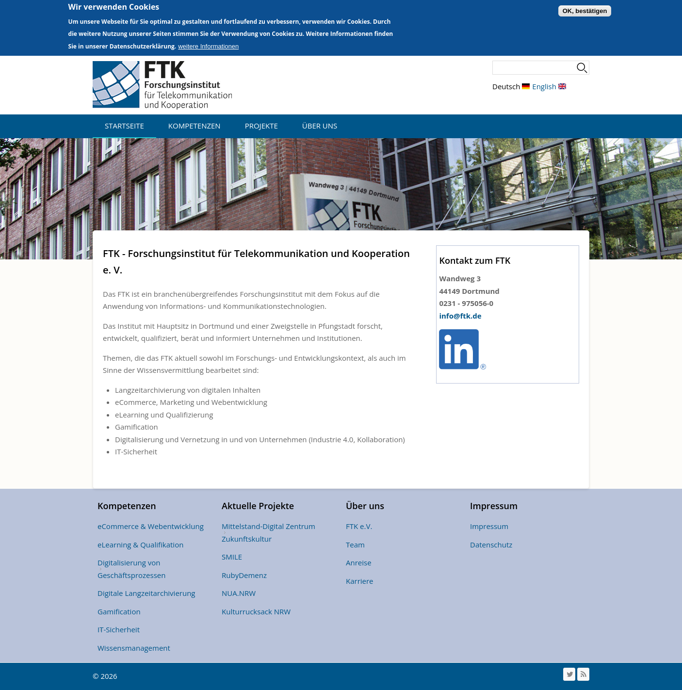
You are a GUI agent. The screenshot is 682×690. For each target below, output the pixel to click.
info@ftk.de (460, 316)
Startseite (124, 125)
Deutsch (511, 86)
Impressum (489, 526)
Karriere (359, 581)
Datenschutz (491, 544)
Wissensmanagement (133, 648)
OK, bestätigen (585, 7)
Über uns (320, 125)
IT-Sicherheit (118, 629)
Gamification (119, 611)
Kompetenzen (194, 125)
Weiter (674, 199)
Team (355, 544)
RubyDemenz (244, 575)
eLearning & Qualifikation (140, 544)
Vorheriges (7, 199)
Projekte (261, 125)
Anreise (359, 562)
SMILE (232, 557)
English (549, 86)
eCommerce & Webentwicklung (150, 526)
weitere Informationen (208, 42)
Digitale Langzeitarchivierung (146, 593)
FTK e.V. (359, 526)
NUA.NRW (239, 593)
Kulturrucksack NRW (256, 611)
